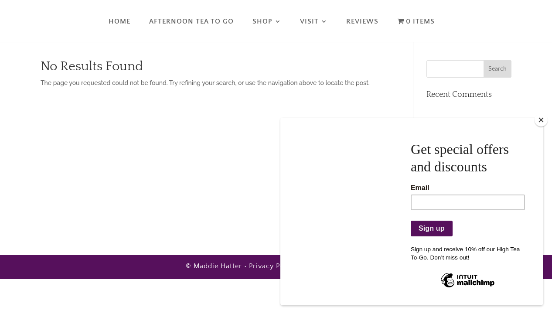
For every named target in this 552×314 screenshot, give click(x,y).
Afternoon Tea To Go (191, 21)
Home (119, 21)
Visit (309, 21)
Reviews (362, 21)
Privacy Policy (272, 266)
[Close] (541, 119)
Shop (262, 21)
